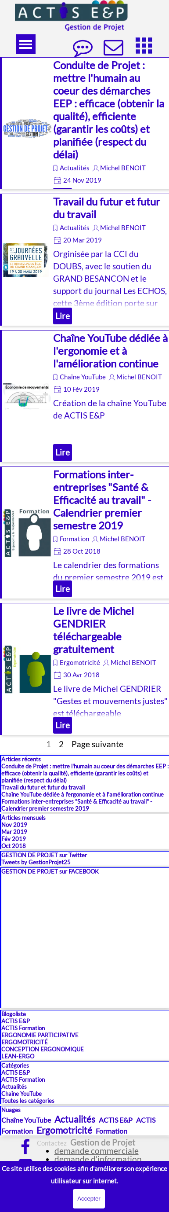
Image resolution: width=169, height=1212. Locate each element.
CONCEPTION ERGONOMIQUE (42, 1049)
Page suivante (97, 744)
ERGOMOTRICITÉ (24, 1042)
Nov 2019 (14, 824)
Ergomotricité (80, 662)
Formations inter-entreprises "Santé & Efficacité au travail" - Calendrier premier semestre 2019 (102, 500)
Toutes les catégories (27, 1100)
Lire (62, 316)
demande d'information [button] (98, 1159)
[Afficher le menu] (26, 44)
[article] (84, 123)
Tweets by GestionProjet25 (36, 862)
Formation (74, 539)
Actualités (75, 168)
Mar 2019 (14, 831)
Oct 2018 (13, 845)
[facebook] (25, 1146)
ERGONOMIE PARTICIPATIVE (40, 1035)
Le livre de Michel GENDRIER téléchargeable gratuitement (93, 629)
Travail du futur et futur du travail (43, 787)
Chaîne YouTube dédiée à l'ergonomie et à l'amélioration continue (110, 350)
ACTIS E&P (15, 1021)
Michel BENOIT (123, 168)
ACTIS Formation (23, 1028)
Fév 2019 (13, 838)
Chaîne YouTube (83, 377)
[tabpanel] (93, 1156)
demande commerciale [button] (96, 1151)
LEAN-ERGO (17, 1056)
